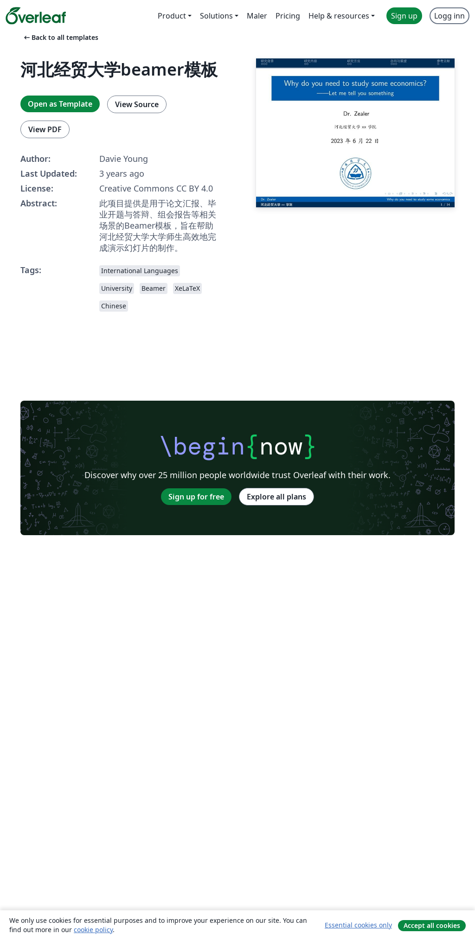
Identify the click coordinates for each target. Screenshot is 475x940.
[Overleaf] (36, 16)
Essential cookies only (358, 925)
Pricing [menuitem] (288, 16)
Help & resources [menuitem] (338, 16)
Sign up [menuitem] (404, 16)
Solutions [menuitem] (216, 16)
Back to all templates (60, 37)
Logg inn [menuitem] (449, 16)
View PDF (45, 129)
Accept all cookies (432, 925)
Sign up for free (196, 497)
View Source (137, 104)
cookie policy (93, 929)
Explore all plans (276, 497)
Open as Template (60, 104)
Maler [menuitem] (257, 16)
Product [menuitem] (172, 16)
